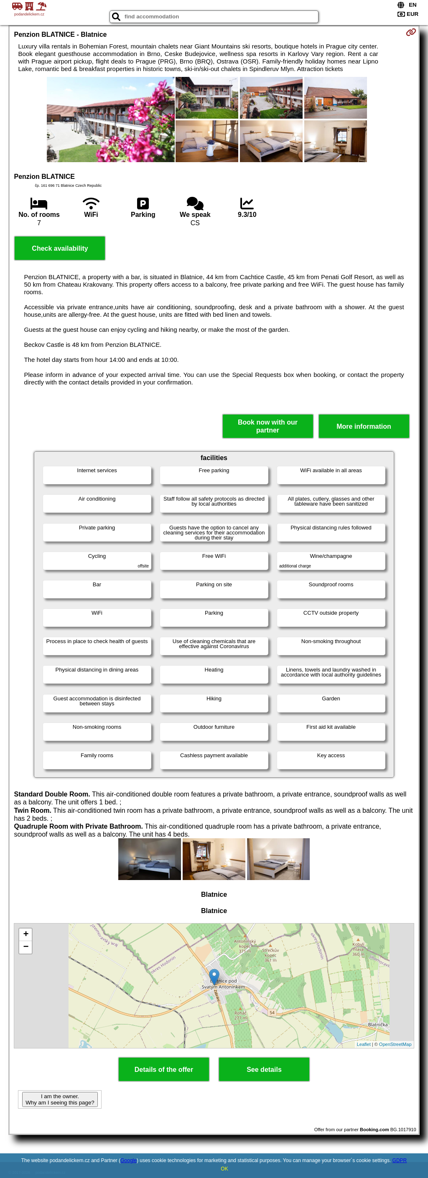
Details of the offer (164, 1069)
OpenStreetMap (395, 1044)
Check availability (60, 248)
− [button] (25, 947)
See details (264, 1069)
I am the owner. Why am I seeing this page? (59, 1099)
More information (363, 426)
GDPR (399, 1160)
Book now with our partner (268, 426)
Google (128, 1160)
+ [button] (25, 935)
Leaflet (364, 1044)
